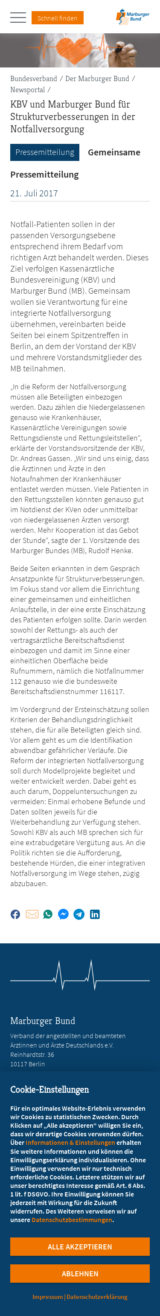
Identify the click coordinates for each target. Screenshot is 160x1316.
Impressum (47, 1297)
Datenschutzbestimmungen (72, 1219)
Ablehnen (80, 1273)
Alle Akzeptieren (80, 1247)
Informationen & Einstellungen (70, 1142)
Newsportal (27, 89)
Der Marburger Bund (97, 78)
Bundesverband (33, 78)
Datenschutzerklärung (97, 1297)
